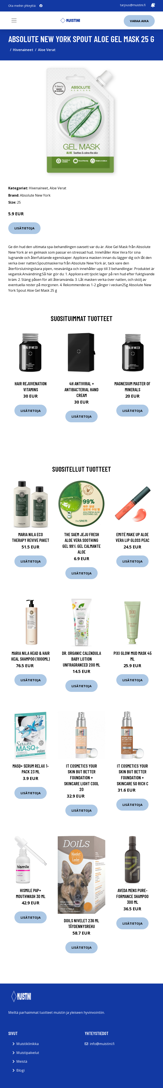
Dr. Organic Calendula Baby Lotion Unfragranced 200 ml (81, 658)
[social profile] (41, 6)
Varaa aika (139, 21)
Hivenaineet (23, 49)
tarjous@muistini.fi (133, 5)
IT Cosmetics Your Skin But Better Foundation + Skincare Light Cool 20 (81, 777)
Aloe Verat (47, 49)
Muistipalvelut (27, 1052)
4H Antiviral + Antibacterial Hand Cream (81, 389)
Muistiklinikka (27, 1043)
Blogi (20, 1070)
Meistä (21, 1061)
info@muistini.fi (102, 1043)
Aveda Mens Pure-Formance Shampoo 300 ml (132, 896)
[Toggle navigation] (14, 20)
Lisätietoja (24, 228)
